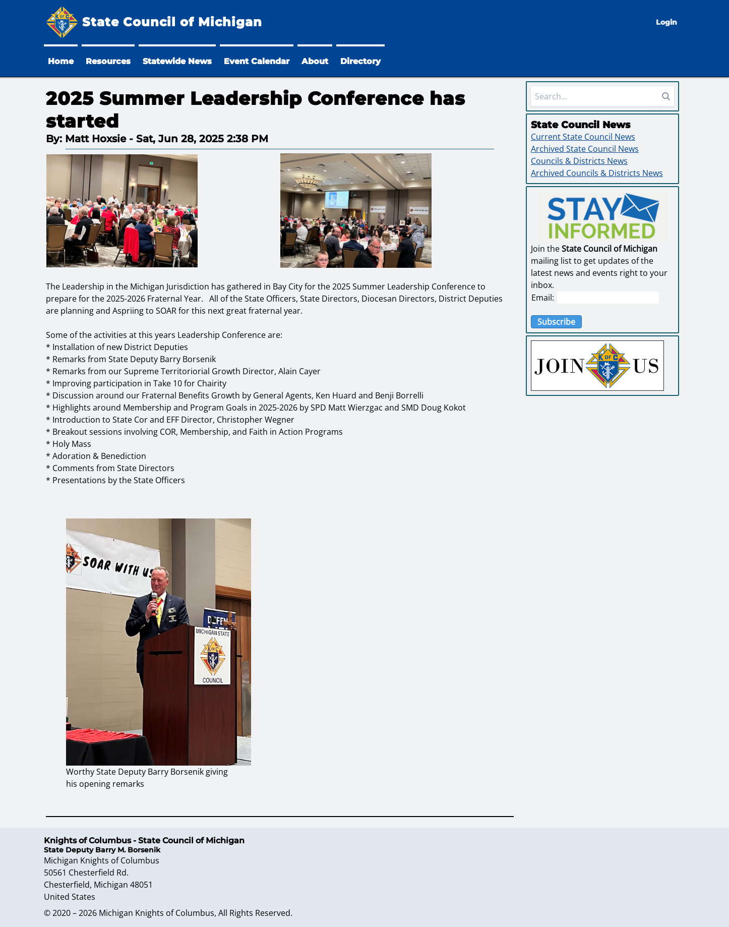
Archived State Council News (585, 148)
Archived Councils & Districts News (597, 173)
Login (666, 22)
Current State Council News (583, 136)
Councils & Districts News (579, 160)
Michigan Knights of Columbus (156, 912)
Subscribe (556, 321)
